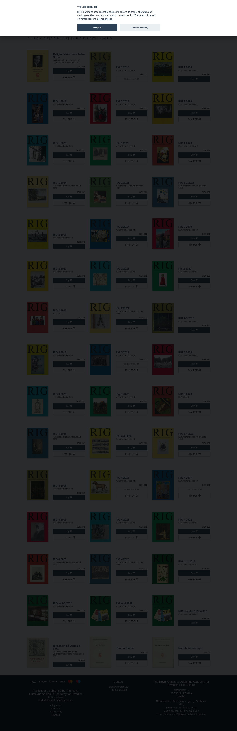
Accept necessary (139, 27)
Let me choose (104, 19)
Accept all (97, 27)
